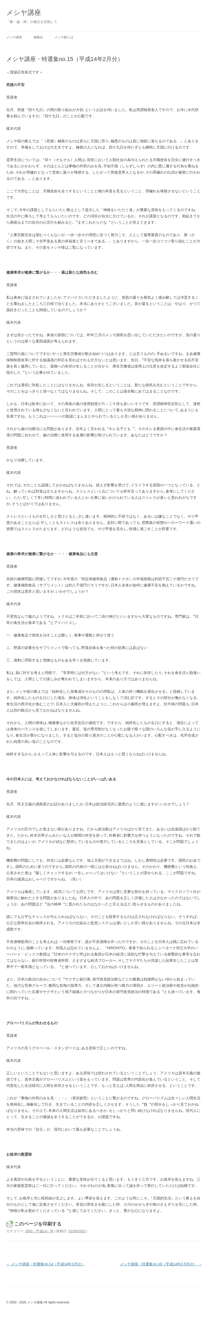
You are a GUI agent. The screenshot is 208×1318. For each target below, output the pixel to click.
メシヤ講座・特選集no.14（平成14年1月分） (45, 1264)
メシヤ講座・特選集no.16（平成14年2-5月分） (161, 1264)
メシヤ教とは (63, 37)
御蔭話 (38, 37)
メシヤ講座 (23, 12)
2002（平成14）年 (39, 1231)
